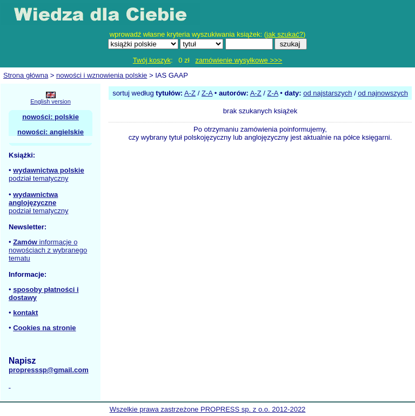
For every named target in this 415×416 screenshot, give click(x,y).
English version (50, 101)
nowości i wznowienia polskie (101, 75)
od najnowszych (383, 93)
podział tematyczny (39, 178)
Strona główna (25, 75)
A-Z (190, 93)
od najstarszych (327, 93)
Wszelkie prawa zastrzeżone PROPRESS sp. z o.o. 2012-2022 (208, 409)
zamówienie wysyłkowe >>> (238, 60)
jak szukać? (284, 34)
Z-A (207, 93)
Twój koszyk (152, 60)
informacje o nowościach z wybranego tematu (48, 250)
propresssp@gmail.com (49, 370)
